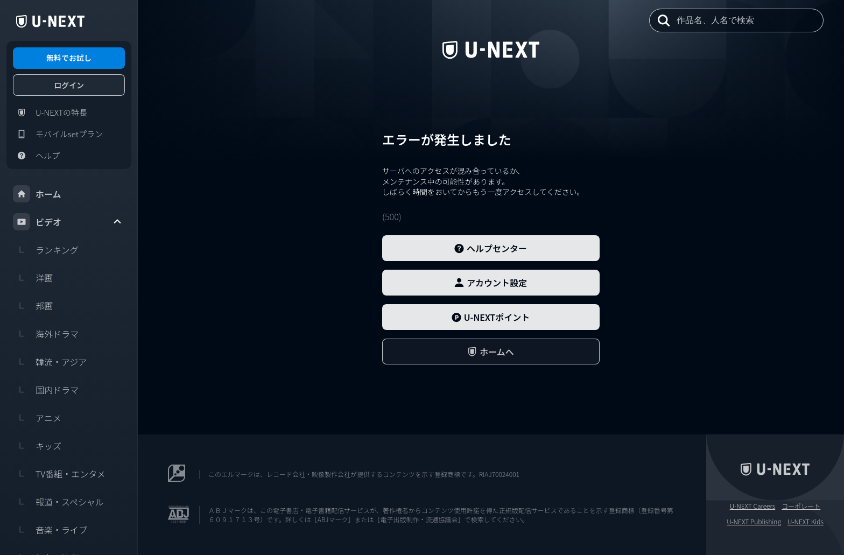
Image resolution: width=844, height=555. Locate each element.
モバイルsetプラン (58, 134)
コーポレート (801, 506)
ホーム (37, 193)
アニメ (37, 417)
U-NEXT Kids (805, 521)
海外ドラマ (46, 333)
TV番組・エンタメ (59, 473)
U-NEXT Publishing (754, 521)
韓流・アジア (50, 361)
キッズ (37, 445)
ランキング (46, 249)
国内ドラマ (46, 389)
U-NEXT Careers (753, 506)
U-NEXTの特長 (50, 112)
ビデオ (68, 221)
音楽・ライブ (50, 529)
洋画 (33, 277)
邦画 (33, 305)
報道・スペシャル (58, 501)
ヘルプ (36, 155)
